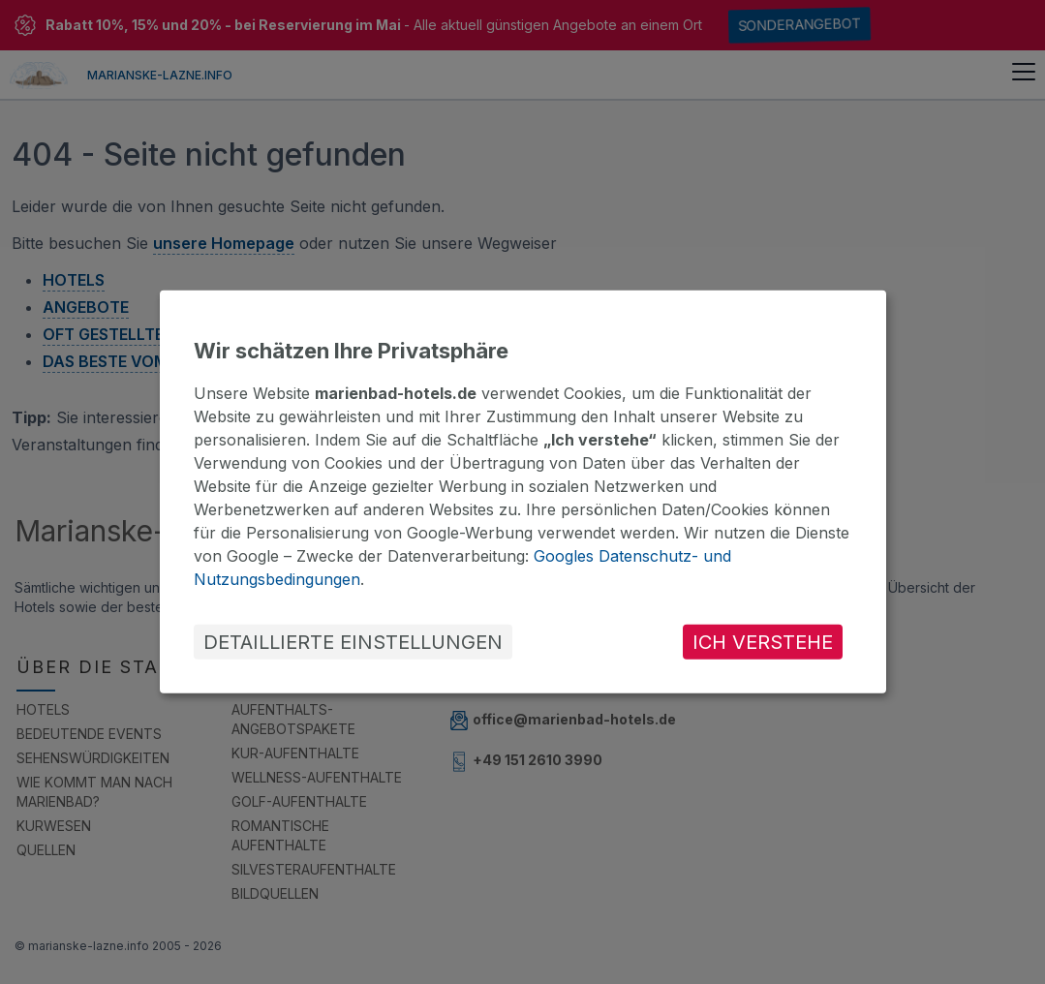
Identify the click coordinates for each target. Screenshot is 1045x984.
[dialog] (523, 492)
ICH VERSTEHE (762, 642)
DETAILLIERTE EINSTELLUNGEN (353, 642)
